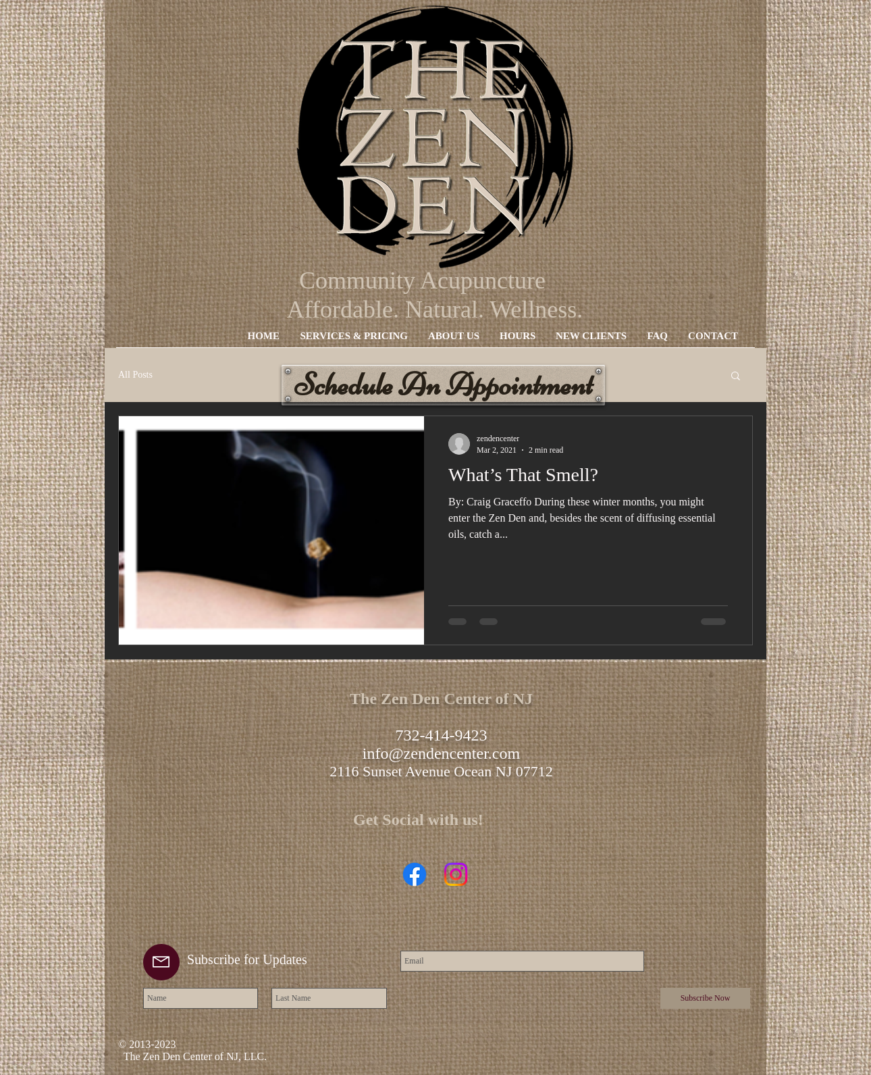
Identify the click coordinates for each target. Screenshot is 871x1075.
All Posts (135, 375)
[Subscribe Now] (705, 998)
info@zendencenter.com (441, 753)
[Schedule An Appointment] (443, 385)
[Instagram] (455, 874)
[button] (735, 377)
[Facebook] (414, 874)
